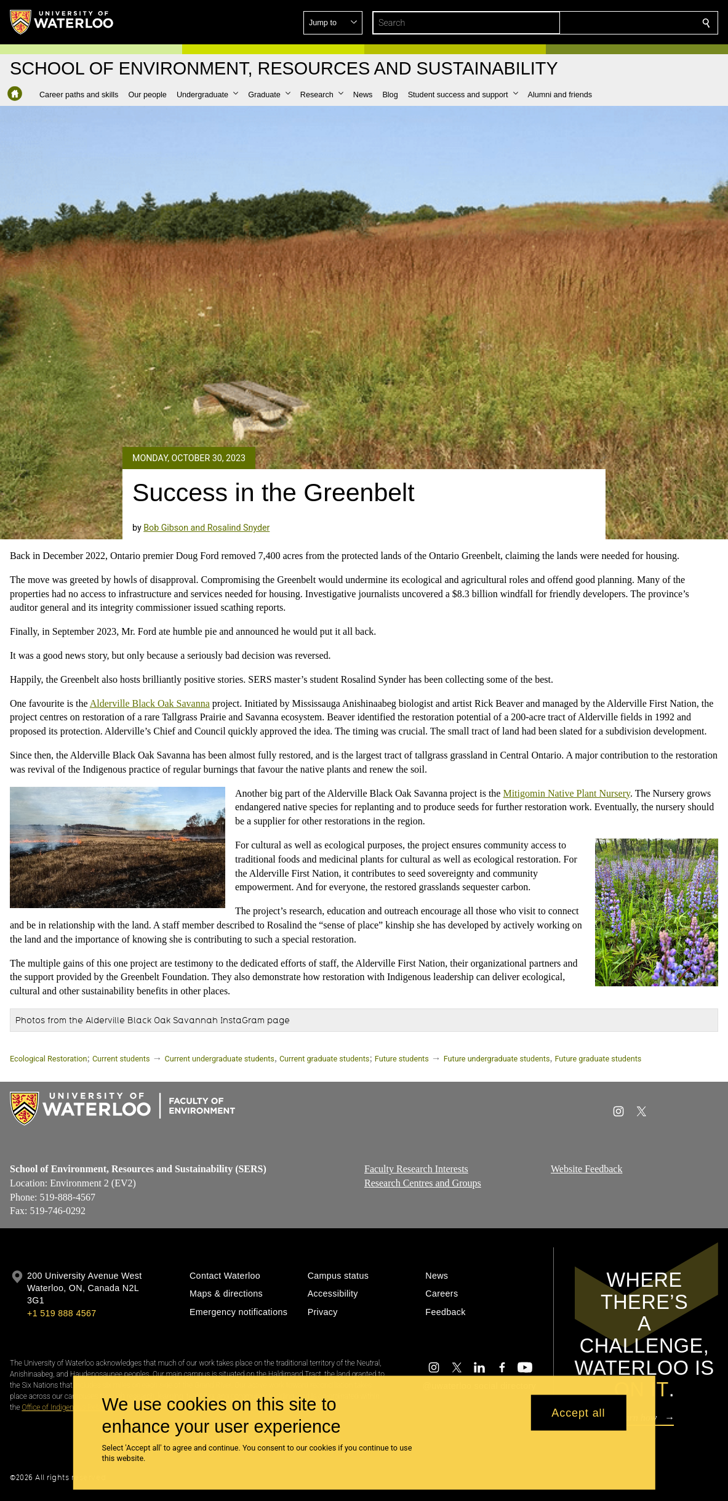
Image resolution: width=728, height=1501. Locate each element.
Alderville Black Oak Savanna (150, 703)
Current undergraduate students (219, 1058)
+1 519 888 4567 (61, 1313)
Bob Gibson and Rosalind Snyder (206, 528)
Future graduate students (597, 1058)
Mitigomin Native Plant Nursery (566, 792)
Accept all (578, 1412)
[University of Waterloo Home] (62, 22)
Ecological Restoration (48, 1058)
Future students (402, 1058)
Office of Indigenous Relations (69, 1407)
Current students (121, 1058)
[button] (617, 23)
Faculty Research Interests (416, 1169)
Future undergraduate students (497, 1058)
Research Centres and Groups (422, 1182)
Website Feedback (586, 1169)
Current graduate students (324, 1058)
